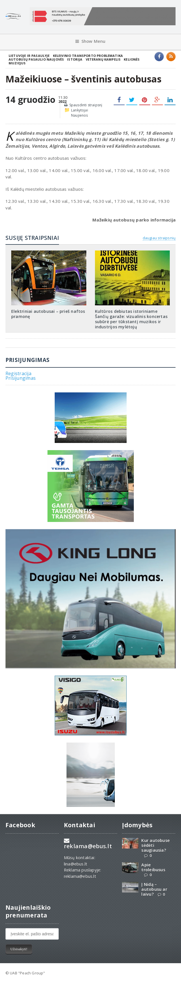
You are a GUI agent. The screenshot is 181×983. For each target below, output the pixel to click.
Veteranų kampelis (103, 59)
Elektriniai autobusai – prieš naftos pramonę (48, 314)
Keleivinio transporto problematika (88, 55)
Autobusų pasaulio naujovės (36, 59)
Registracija (18, 373)
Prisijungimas (20, 378)
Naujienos (79, 115)
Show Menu (90, 41)
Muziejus (17, 63)
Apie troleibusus (153, 867)
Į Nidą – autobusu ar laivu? (154, 889)
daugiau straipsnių (159, 237)
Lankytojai (79, 110)
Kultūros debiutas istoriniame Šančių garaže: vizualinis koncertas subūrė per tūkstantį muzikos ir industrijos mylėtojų (131, 319)
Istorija (74, 59)
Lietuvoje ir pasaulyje (29, 55)
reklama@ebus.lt (88, 846)
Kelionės (132, 59)
